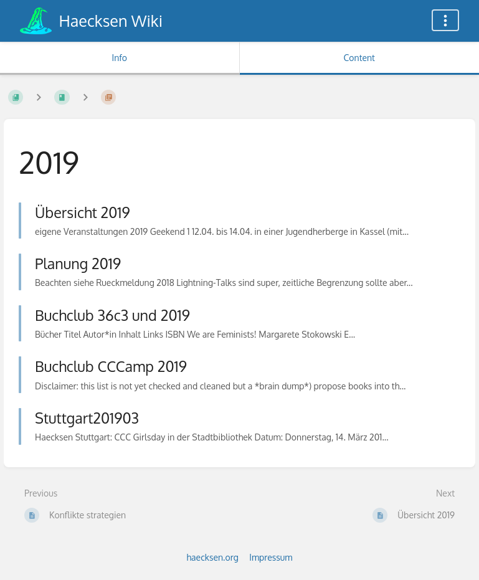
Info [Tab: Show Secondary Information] (119, 57)
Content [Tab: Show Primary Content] (359, 57)
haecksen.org (213, 557)
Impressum (270, 557)
